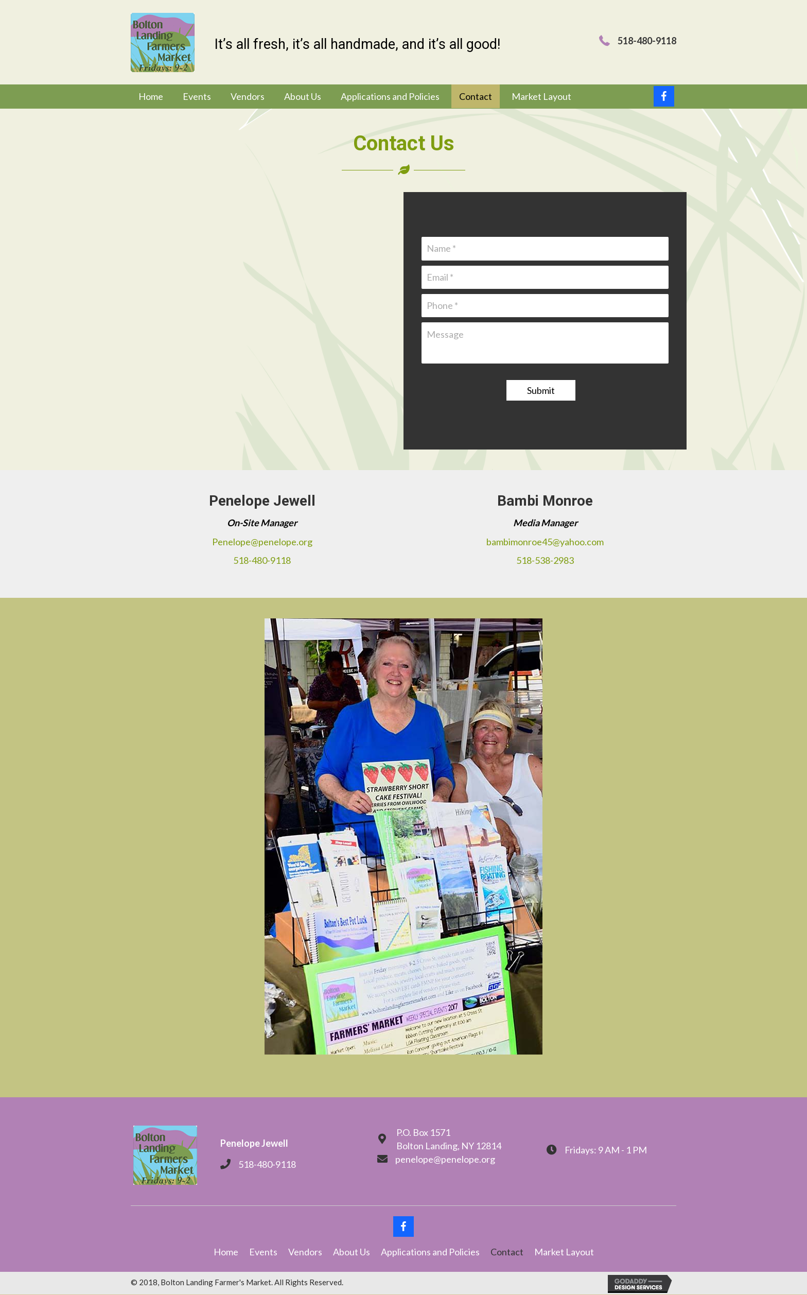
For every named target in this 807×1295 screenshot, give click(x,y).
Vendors (305, 1252)
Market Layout (564, 1252)
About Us (351, 1252)
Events (263, 1252)
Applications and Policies (430, 1252)
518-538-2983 (545, 560)
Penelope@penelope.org (262, 541)
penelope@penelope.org (445, 1159)
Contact (506, 1252)
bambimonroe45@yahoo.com (545, 541)
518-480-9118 (262, 560)
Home (226, 1252)
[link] (151, 97)
